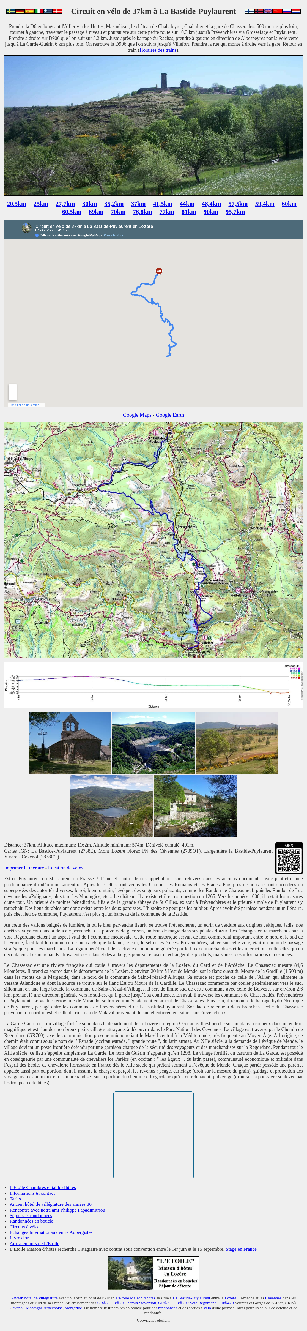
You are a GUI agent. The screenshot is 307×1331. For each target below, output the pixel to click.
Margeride (73, 1307)
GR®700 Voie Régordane (195, 1302)
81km (189, 211)
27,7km (65, 203)
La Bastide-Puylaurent (191, 1297)
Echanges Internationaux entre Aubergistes (51, 1232)
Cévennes (273, 1297)
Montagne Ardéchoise (44, 1307)
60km (289, 203)
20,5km (16, 203)
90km (211, 211)
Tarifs (15, 1198)
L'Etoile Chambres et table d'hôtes (43, 1187)
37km (138, 203)
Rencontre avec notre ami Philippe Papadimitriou (57, 1210)
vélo (207, 1307)
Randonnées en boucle (31, 1221)
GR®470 (226, 1302)
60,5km (71, 211)
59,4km (264, 203)
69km (96, 211)
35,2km (114, 203)
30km (89, 203)
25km (41, 203)
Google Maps (137, 415)
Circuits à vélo (24, 1226)
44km (187, 203)
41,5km (162, 203)
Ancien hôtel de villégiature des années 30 (51, 1204)
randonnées (167, 1307)
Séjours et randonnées (31, 1215)
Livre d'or (19, 1237)
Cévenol (17, 1307)
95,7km (235, 211)
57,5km (238, 203)
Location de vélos (65, 868)
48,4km (211, 203)
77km (167, 211)
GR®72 (164, 1302)
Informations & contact (32, 1193)
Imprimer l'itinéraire (24, 868)
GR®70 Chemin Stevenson (133, 1302)
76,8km (142, 211)
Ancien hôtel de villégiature (34, 1297)
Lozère (230, 1297)
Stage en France (241, 1249)
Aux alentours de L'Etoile (34, 1243)
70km (118, 211)
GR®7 (102, 1302)
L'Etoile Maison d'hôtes (135, 1297)
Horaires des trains (157, 50)
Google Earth (170, 415)
